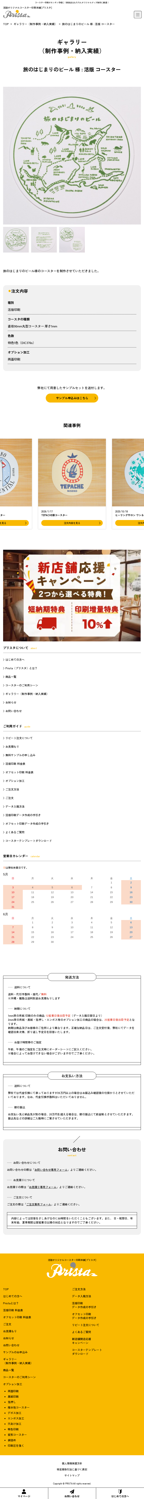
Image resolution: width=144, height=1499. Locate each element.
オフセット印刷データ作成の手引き (27, 823)
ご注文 (9, 798)
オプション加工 (15, 781)
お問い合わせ (72, 1493)
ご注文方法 (12, 789)
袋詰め (12, 1440)
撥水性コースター (19, 1407)
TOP (6, 24)
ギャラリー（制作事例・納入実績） (35, 24)
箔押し (12, 1402)
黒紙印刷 (13, 1396)
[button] (6, 480)
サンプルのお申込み (15, 1352)
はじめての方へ (120, 1493)
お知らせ (10, 702)
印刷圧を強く (16, 1445)
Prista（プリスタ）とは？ (21, 668)
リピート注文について (19, 738)
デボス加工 (14, 1413)
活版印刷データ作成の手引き (23, 815)
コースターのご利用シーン (21, 685)
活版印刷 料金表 (15, 764)
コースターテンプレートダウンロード (28, 841)
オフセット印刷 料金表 (19, 772)
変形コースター (17, 1435)
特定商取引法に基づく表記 (72, 1469)
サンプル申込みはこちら (72, 398)
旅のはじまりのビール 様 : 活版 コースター (88, 24)
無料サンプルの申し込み (20, 755)
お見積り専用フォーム (42, 1187)
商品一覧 (10, 677)
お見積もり (12, 746)
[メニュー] (138, 14)
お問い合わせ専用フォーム (51, 1170)
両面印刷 (14, 359)
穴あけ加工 (14, 1424)
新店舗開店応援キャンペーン (81, 1341)
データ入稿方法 (15, 806)
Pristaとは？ (11, 1303)
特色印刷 (13, 1429)
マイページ (24, 1493)
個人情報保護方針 (72, 1463)
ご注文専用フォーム (38, 1204)
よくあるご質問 (15, 832)
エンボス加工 (16, 1418)
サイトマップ (72, 1475)
